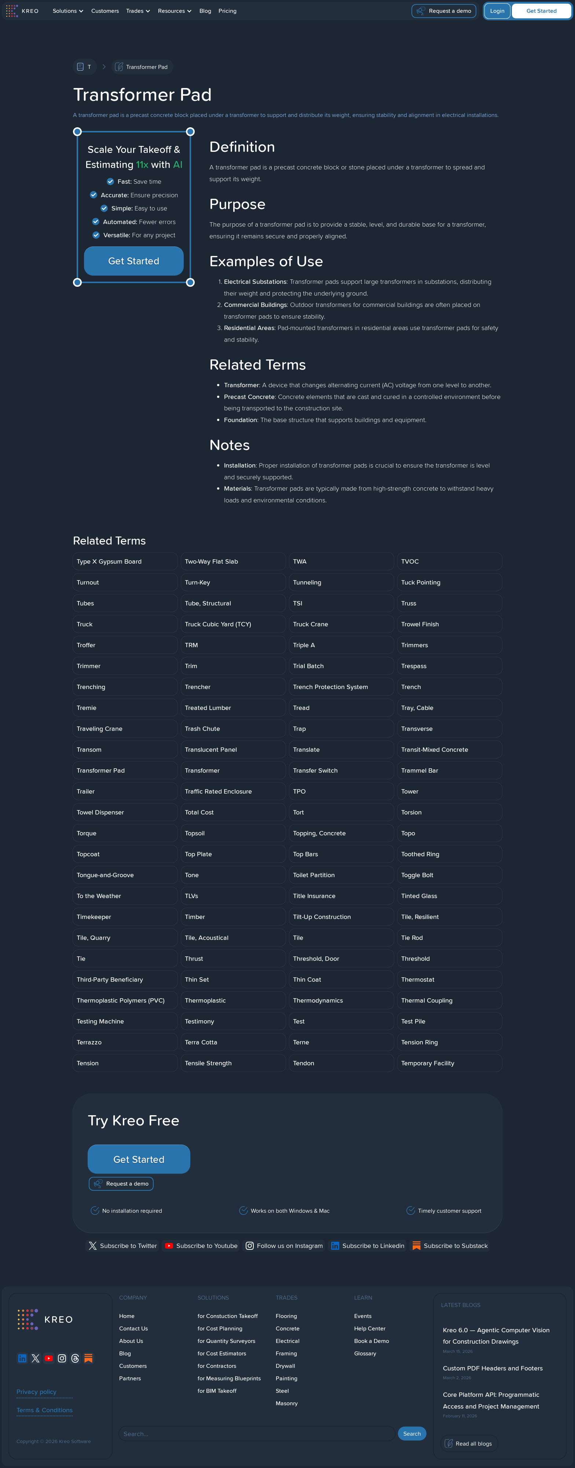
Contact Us (133, 1328)
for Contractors (217, 1366)
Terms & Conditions (45, 1409)
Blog (205, 11)
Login (497, 11)
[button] (68, 11)
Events (362, 1316)
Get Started (542, 11)
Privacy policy (36, 1391)
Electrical (288, 1341)
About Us (131, 1341)
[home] (22, 11)
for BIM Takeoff (217, 1391)
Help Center (369, 1328)
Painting (286, 1378)
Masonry (287, 1403)
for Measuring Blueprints (229, 1378)
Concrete (288, 1328)
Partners (130, 1378)
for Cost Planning (220, 1328)
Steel (282, 1391)
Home (127, 1316)
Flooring (286, 1316)
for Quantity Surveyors (226, 1341)
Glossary (365, 1353)
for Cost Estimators (222, 1353)
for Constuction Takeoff (228, 1316)
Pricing (228, 11)
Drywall (285, 1366)
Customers (105, 11)
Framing (286, 1353)
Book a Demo (371, 1341)
